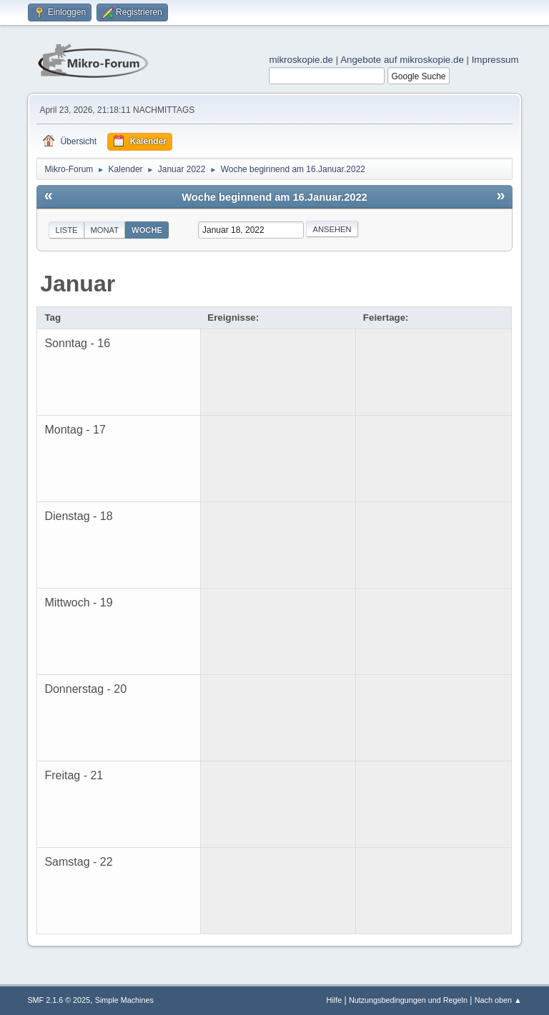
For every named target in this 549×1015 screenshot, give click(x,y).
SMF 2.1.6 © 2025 (58, 1000)
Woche (147, 230)
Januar (77, 283)
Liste (66, 230)
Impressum (495, 59)
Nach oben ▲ (498, 1000)
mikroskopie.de (301, 59)
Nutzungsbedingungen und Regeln (408, 1000)
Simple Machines (124, 1000)
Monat (105, 230)
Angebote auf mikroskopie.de (402, 59)
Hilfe (334, 1000)
